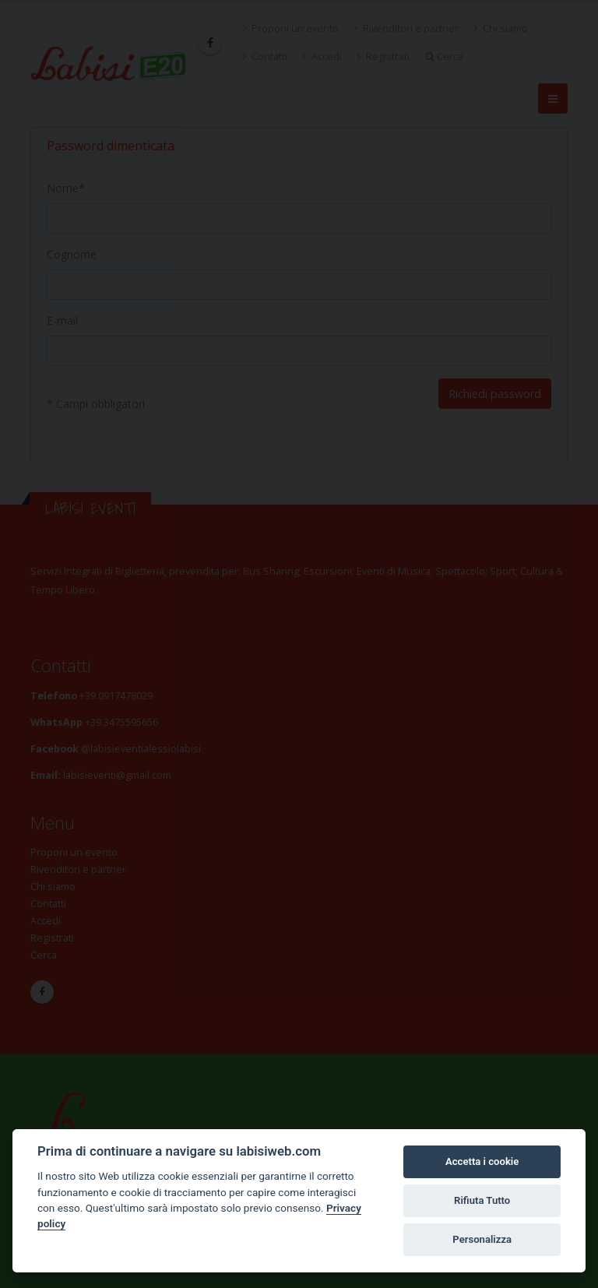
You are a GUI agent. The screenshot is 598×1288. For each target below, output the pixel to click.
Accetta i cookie (482, 1161)
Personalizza (482, 1239)
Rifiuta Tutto (482, 1200)
